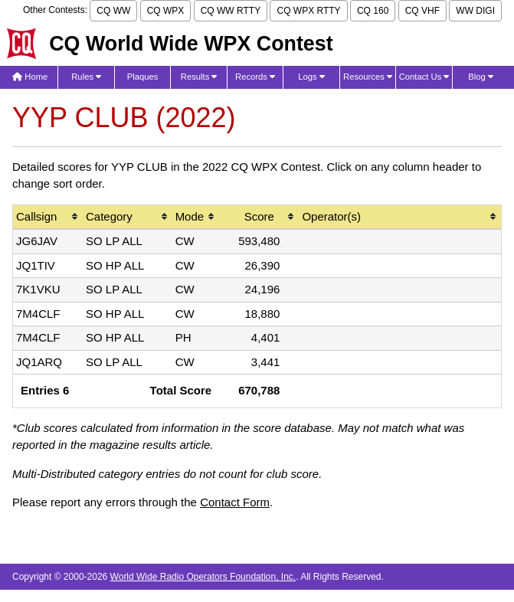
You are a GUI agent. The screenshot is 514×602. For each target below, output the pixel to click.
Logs (311, 76)
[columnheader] (48, 218)
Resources (367, 76)
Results (199, 76)
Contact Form (235, 502)
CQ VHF (422, 10)
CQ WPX (166, 10)
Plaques (143, 76)
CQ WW (113, 10)
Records (255, 76)
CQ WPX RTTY (308, 10)
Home (29, 76)
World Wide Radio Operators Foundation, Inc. (203, 576)
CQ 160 (372, 10)
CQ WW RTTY (230, 10)
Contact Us (424, 76)
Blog (480, 76)
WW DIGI (475, 10)
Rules (86, 76)
